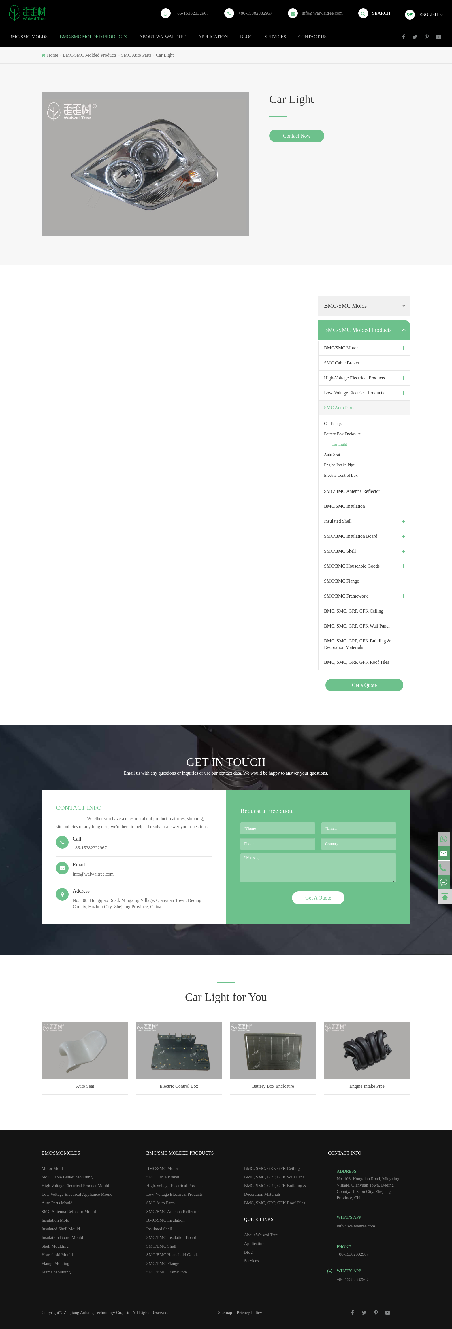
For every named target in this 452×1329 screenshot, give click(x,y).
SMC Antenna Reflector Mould (69, 1211)
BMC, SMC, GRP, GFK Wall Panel (357, 625)
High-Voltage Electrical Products (366, 378)
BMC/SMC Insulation (344, 506)
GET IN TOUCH (226, 762)
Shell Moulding (55, 1246)
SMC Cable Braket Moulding (67, 1177)
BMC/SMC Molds (28, 32)
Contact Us (312, 32)
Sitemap (225, 1312)
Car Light (165, 55)
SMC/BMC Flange (341, 581)
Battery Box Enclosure (342, 434)
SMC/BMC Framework (366, 596)
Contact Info (79, 807)
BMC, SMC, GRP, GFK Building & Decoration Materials (357, 644)
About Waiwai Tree (162, 32)
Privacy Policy (249, 1312)
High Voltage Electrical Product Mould (75, 1185)
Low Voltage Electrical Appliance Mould (77, 1194)
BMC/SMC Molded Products (93, 32)
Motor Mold (52, 1168)
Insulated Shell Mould (61, 1229)
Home (52, 55)
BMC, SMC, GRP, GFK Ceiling (353, 611)
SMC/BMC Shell (366, 551)
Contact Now (296, 136)
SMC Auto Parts (136, 55)
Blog (246, 32)
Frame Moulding (56, 1272)
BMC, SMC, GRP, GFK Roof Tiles (356, 662)
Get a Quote (364, 685)
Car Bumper (334, 423)
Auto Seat (332, 454)
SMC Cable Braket (341, 362)
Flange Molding (55, 1263)
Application (213, 32)
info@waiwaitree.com (322, 13)
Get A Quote (318, 898)
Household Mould (57, 1254)
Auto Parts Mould (57, 1203)
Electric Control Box (341, 475)
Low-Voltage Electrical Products (366, 393)
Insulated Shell (366, 521)
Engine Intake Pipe (339, 465)
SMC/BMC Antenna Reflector (352, 491)
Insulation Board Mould (62, 1237)
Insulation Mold (55, 1220)
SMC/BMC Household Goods (366, 566)
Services (275, 32)
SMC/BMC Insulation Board (366, 536)
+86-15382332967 (192, 13)
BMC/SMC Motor (366, 348)
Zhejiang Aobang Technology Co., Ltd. (98, 1312)
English (428, 14)
